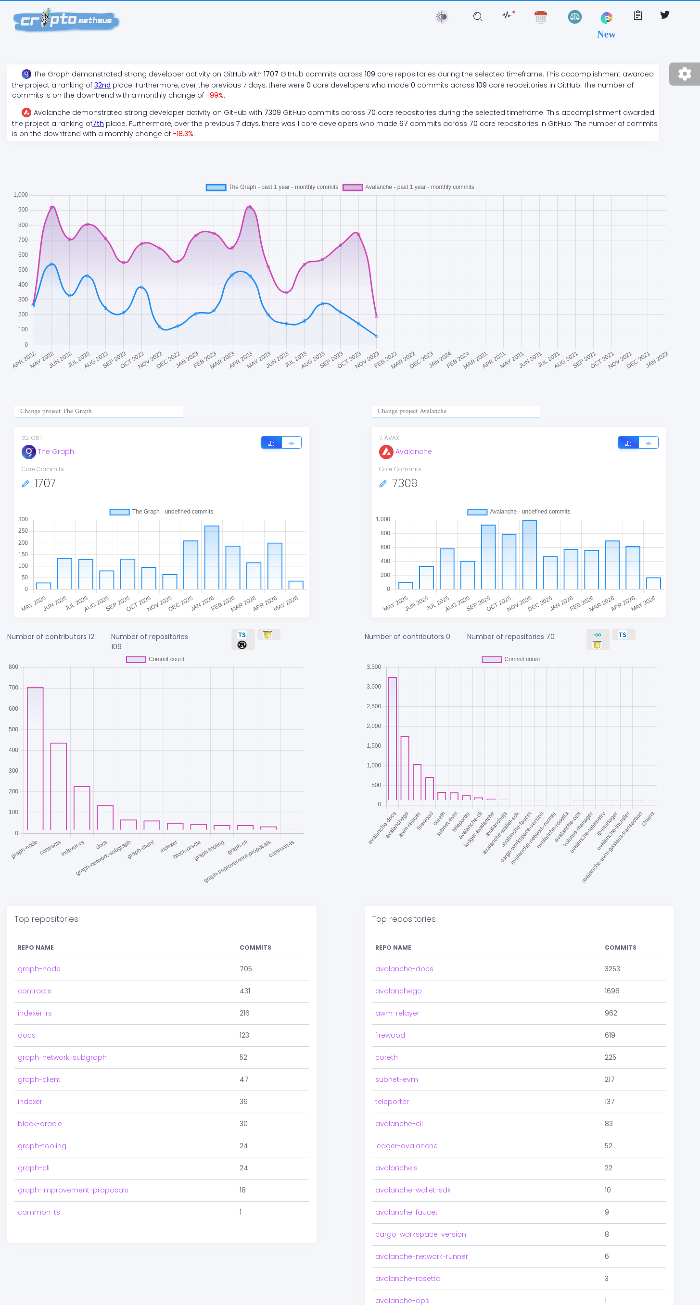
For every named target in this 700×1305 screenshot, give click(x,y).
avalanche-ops (402, 1294)
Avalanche (405, 451)
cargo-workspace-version (420, 1227)
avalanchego (398, 984)
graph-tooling (42, 1139)
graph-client (39, 1073)
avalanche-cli (399, 1117)
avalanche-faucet (406, 1205)
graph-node (39, 962)
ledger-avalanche (406, 1139)
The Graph (48, 451)
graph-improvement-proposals (73, 1183)
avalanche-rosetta (408, 1272)
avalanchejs (396, 1161)
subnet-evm (396, 1073)
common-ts (39, 1205)
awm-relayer (397, 1006)
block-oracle (40, 1117)
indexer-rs (35, 1006)
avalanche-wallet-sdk (413, 1183)
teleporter (392, 1095)
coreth (386, 1050)
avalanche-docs (404, 962)
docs (27, 1028)
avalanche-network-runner (421, 1250)
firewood (390, 1028)
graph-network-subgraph (62, 1050)
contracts (34, 984)
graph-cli (34, 1161)
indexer (30, 1095)
